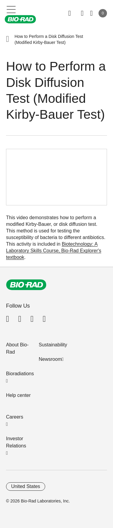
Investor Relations (16, 442)
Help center (18, 395)
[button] (7, 39)
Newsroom (50, 359)
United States (25, 486)
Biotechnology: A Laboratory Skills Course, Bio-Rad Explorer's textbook (53, 250)
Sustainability (53, 344)
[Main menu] (11, 9)
